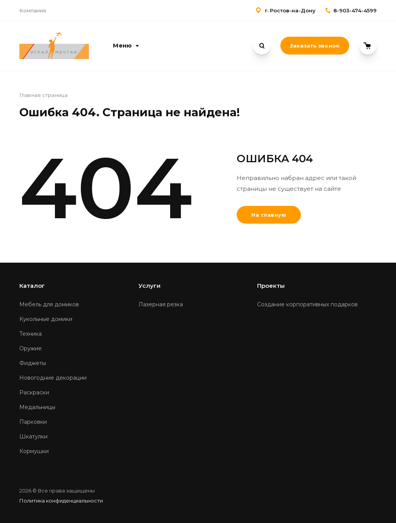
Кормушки (34, 451)
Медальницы (37, 407)
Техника (30, 333)
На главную (268, 215)
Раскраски (34, 392)
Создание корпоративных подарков (307, 304)
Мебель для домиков (49, 304)
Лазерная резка (160, 304)
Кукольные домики (45, 319)
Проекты (271, 285)
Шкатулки (33, 436)
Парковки (33, 421)
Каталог (32, 285)
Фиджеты (32, 363)
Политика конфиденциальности (61, 501)
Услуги (149, 285)
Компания (32, 10)
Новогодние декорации (53, 377)
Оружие (30, 348)
